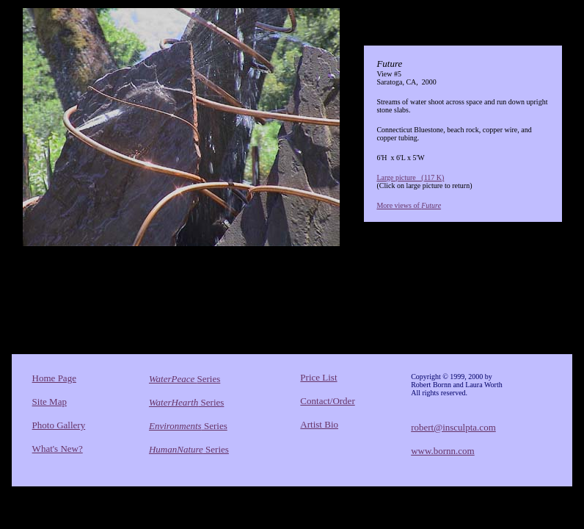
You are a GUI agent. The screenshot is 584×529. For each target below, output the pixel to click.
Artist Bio (319, 424)
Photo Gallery (59, 425)
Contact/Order (327, 400)
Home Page (54, 378)
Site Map (49, 401)
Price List (318, 377)
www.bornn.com (443, 450)
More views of (408, 205)
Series (184, 378)
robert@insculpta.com (453, 427)
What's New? (57, 448)
